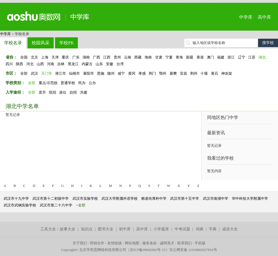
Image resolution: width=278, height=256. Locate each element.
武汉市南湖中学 (215, 198)
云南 (127, 57)
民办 (82, 83)
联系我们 (184, 243)
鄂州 (162, 73)
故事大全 (67, 229)
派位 (62, 92)
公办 (92, 83)
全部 (24, 73)
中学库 (245, 17)
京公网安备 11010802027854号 (193, 250)
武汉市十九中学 (16, 198)
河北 (30, 64)
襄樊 (173, 73)
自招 (73, 92)
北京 (34, 57)
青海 (179, 57)
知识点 (87, 229)
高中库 (264, 17)
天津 (55, 57)
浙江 (231, 57)
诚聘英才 (167, 243)
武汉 (34, 73)
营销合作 (97, 243)
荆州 (193, 73)
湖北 (262, 57)
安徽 (109, 64)
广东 (76, 57)
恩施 (100, 73)
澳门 (210, 57)
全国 (24, 57)
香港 (200, 57)
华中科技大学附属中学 (250, 198)
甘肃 (158, 57)
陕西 (19, 64)
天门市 (46, 73)
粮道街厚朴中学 (154, 198)
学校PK (66, 42)
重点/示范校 (48, 83)
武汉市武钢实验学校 (20, 205)
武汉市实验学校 (85, 198)
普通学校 (68, 83)
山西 (40, 64)
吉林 (60, 64)
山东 (99, 64)
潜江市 (60, 73)
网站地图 (132, 243)
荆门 (152, 73)
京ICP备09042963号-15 (148, 250)
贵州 (117, 57)
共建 (83, 92)
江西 (106, 57)
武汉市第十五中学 (184, 198)
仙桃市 (74, 73)
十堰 (204, 73)
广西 (96, 57)
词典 (199, 229)
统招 (52, 92)
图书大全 (105, 229)
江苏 (251, 57)
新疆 (189, 57)
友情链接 (114, 243)
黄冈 (131, 73)
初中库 (125, 229)
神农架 (226, 73)
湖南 (86, 57)
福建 (220, 57)
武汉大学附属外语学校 (119, 198)
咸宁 (121, 73)
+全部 (80, 205)
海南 (148, 57)
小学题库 (161, 229)
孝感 (142, 73)
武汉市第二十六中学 (56, 205)
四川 (9, 64)
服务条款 (149, 243)
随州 (111, 73)
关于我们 (80, 243)
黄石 (214, 73)
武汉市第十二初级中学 (51, 198)
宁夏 (169, 57)
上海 (44, 57)
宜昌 (183, 73)
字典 (213, 229)
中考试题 (182, 229)
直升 (42, 92)
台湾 (120, 64)
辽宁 (241, 57)
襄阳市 (88, 73)
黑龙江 (73, 64)
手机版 (200, 243)
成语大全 (230, 229)
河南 (50, 64)
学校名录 (13, 42)
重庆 (65, 57)
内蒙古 (87, 64)
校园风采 (40, 42)
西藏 (138, 57)
